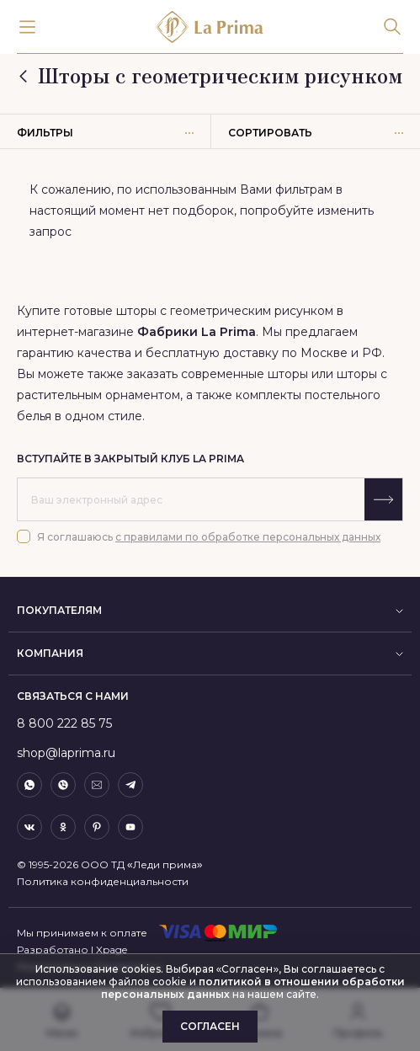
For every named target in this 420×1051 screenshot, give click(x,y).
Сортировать (316, 132)
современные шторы (246, 373)
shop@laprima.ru (66, 752)
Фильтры (105, 132)
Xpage (111, 949)
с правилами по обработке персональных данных (247, 537)
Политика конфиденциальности (103, 881)
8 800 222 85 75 (64, 723)
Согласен (210, 1026)
